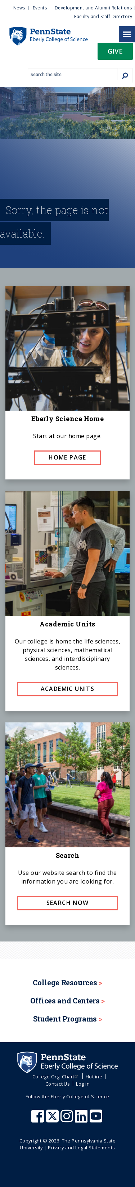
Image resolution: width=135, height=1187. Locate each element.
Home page (67, 457)
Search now (67, 903)
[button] (115, 53)
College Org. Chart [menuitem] (56, 1076)
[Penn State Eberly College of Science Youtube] (97, 1119)
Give (115, 50)
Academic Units (68, 689)
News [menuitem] (19, 8)
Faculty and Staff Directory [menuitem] (103, 16)
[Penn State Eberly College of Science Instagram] (67, 1119)
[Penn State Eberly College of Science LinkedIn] (82, 1119)
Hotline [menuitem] (94, 1076)
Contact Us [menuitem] (57, 1084)
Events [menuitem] (40, 8)
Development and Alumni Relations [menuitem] (93, 8)
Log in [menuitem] (83, 1084)
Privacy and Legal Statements (81, 1147)
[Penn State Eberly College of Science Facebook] (38, 1119)
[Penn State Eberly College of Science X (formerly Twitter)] (53, 1119)
